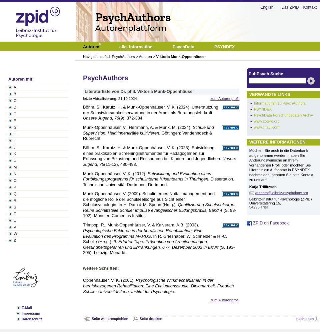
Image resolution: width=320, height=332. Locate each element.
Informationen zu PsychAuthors (280, 103)
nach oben (305, 319)
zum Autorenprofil (224, 99)
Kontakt (310, 7)
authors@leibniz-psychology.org (281, 193)
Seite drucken (151, 319)
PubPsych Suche (266, 73)
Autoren (145, 57)
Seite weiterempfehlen (110, 319)
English (266, 7)
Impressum (31, 313)
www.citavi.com (266, 127)
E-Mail (27, 308)
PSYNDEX (263, 109)
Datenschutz (32, 319)
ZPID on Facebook (268, 222)
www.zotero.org (267, 121)
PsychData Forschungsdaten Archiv (283, 115)
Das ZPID (290, 7)
